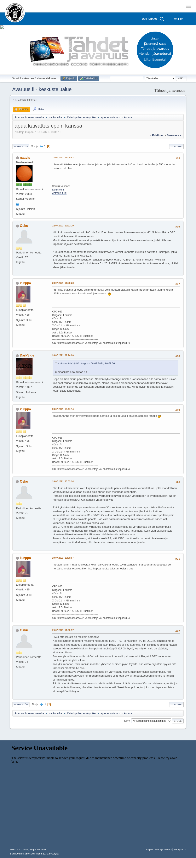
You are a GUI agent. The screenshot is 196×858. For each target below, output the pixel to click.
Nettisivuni (58, 189)
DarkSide (27, 355)
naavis (25, 157)
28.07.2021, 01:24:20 (63, 355)
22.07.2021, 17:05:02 (63, 157)
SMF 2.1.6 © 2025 (19, 849)
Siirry (127, 720)
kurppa (25, 283)
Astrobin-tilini (59, 193)
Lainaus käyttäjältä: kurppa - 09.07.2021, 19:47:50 (86, 363)
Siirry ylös (21, 704)
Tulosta (176, 146)
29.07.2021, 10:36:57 (63, 558)
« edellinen (157, 135)
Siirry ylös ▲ (180, 849)
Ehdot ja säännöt (163, 849)
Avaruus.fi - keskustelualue (41, 89)
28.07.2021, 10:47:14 (63, 409)
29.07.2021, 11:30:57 (63, 630)
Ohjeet (149, 849)
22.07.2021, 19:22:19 (63, 225)
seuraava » (174, 135)
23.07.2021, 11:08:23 (63, 283)
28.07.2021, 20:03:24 (63, 481)
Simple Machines (37, 849)
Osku (24, 225)
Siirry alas (21, 146)
